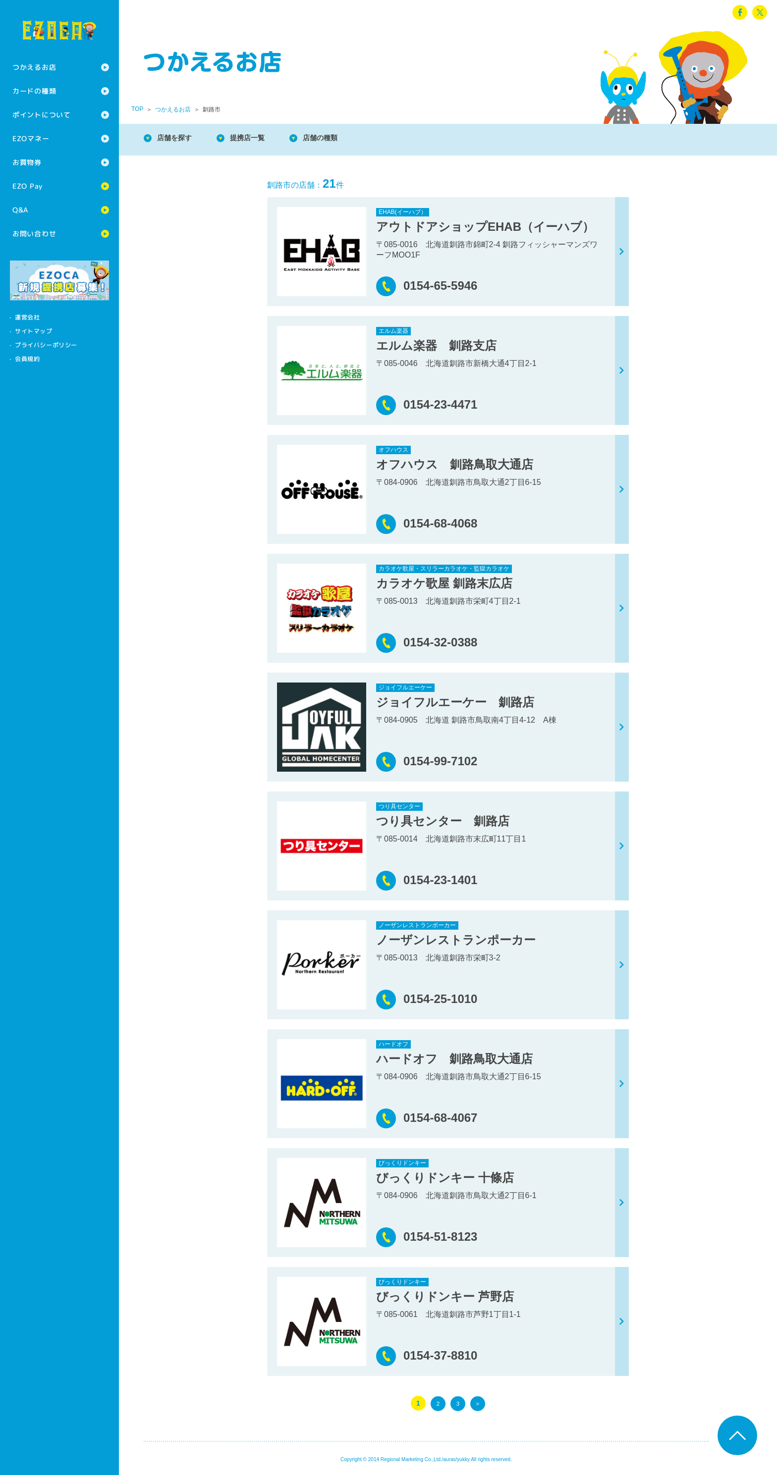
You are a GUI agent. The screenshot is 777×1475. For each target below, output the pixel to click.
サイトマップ (34, 331)
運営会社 (27, 317)
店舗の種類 (337, 138)
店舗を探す (178, 138)
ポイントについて (41, 114)
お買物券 (27, 162)
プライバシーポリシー (46, 345)
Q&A (20, 209)
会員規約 (27, 359)
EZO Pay (27, 186)
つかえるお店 (34, 67)
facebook (739, 12)
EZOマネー (30, 138)
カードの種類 (34, 91)
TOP (137, 108)
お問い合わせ (34, 233)
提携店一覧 (258, 138)
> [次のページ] (478, 1403)
